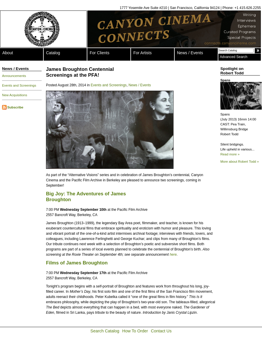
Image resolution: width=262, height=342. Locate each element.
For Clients (99, 52)
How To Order (135, 331)
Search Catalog (105, 331)
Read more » (230, 154)
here (173, 254)
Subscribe (15, 107)
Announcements (14, 76)
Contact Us (161, 331)
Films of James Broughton (77, 263)
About (7, 52)
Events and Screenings (19, 85)
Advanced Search (233, 57)
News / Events (190, 52)
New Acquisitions (14, 95)
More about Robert (239, 161)
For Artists (142, 52)
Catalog (53, 52)
